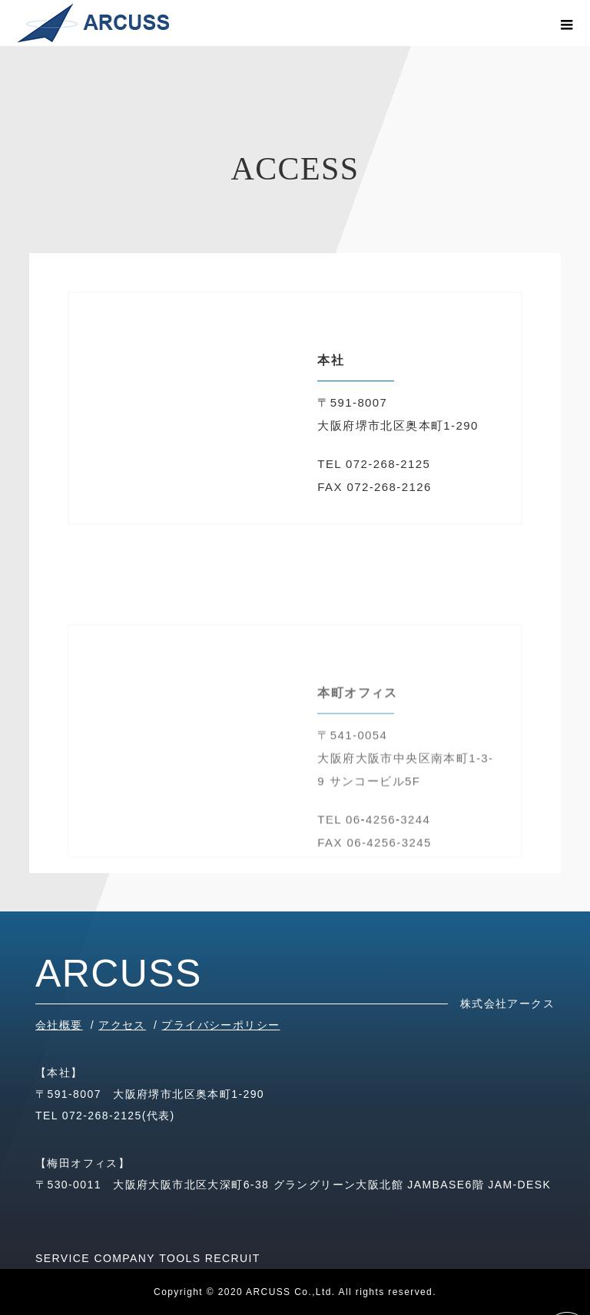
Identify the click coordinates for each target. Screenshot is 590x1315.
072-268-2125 (102, 1115)
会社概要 (59, 1025)
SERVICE (62, 1258)
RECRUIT (232, 1258)
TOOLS (180, 1258)
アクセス (122, 1025)
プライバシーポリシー (220, 1025)
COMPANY (124, 1258)
